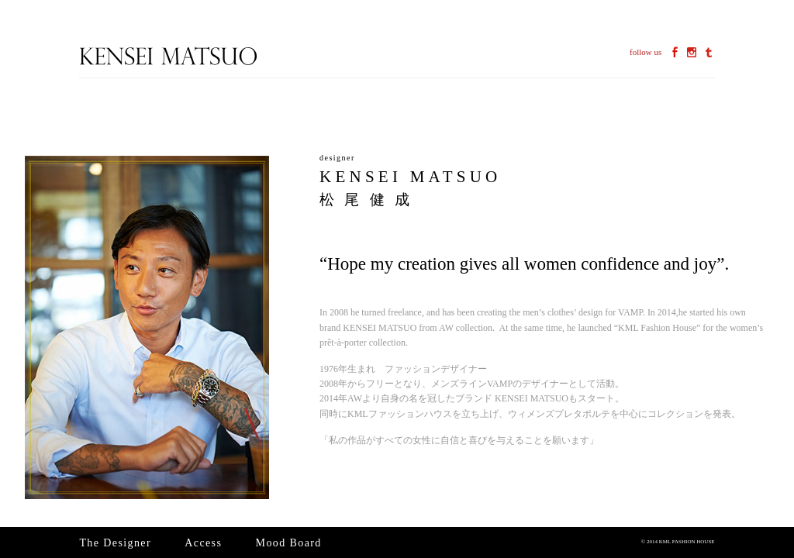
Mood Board (289, 543)
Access (203, 543)
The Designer (115, 543)
